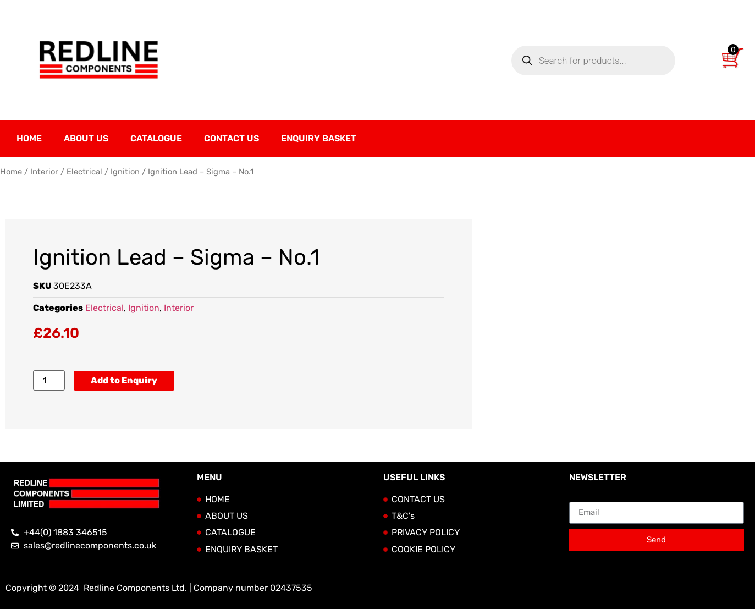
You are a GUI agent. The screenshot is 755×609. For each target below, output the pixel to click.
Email (580, 497)
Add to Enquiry (124, 380)
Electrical (84, 172)
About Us (86, 138)
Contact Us (231, 138)
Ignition (125, 172)
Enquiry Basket (318, 138)
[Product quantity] (49, 380)
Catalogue (156, 138)
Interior (44, 172)
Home (29, 138)
